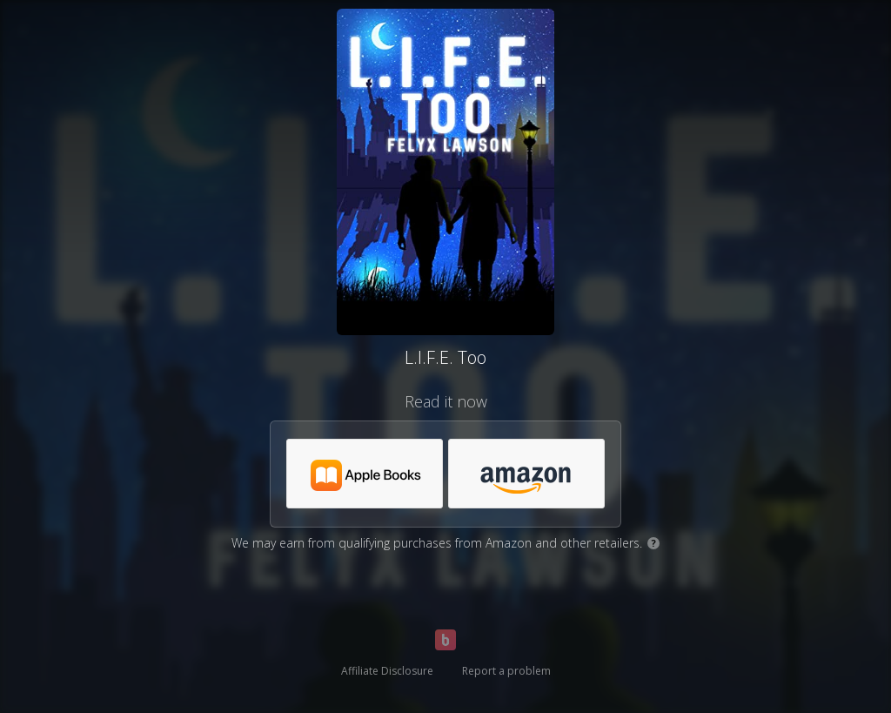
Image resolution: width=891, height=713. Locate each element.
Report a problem (506, 670)
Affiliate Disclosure (387, 670)
